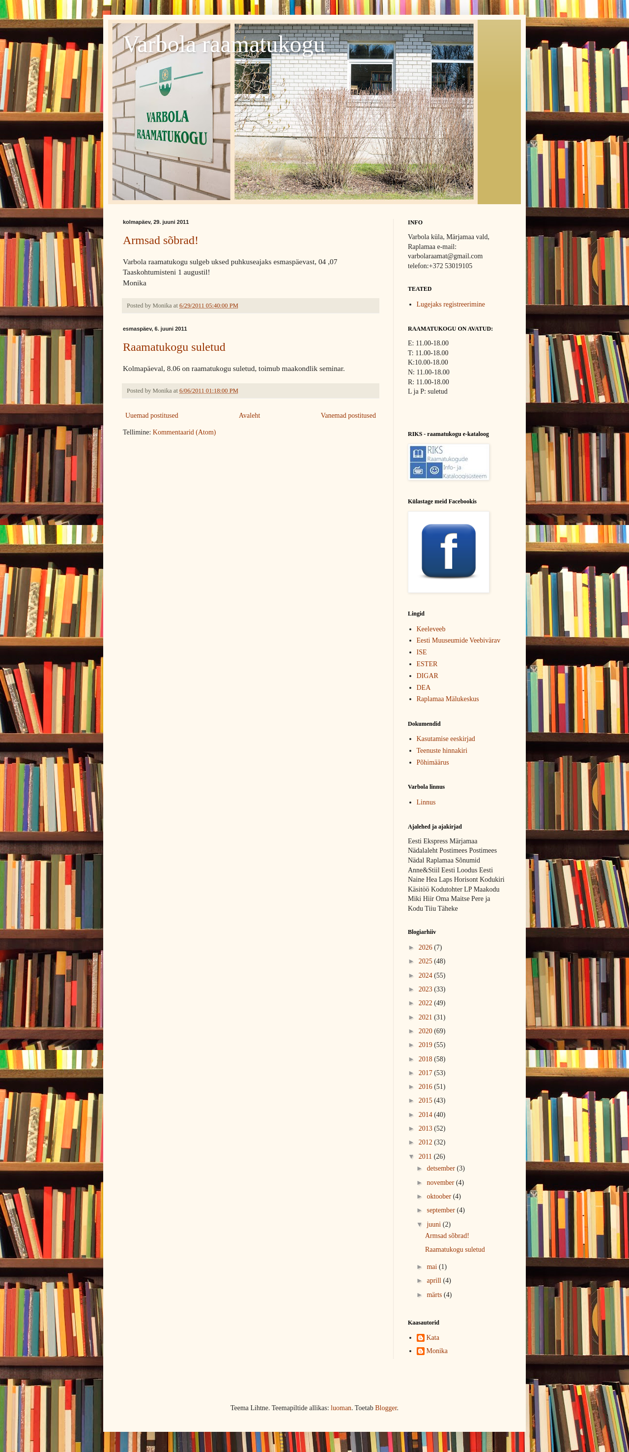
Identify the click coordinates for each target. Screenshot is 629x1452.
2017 (426, 1073)
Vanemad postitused (348, 415)
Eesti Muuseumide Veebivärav (459, 640)
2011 (426, 1156)
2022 (426, 1003)
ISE (422, 652)
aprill (435, 1280)
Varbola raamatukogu (224, 44)
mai (433, 1266)
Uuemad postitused (151, 415)
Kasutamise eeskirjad (446, 738)
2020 (426, 1031)
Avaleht (249, 415)
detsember (442, 1168)
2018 (426, 1059)
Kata (433, 1337)
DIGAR (427, 676)
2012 (426, 1142)
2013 (426, 1128)
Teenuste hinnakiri (442, 750)
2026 (426, 947)
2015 (426, 1100)
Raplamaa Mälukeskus (448, 699)
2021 (426, 1017)
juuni (434, 1224)
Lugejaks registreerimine (451, 304)
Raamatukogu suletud (174, 346)
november (441, 1182)
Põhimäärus (433, 762)
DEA (424, 687)
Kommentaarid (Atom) (184, 432)
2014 (426, 1114)
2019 (426, 1045)
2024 (426, 975)
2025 (426, 961)
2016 (426, 1086)
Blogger (386, 1408)
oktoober (440, 1196)
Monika (437, 1351)
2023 (426, 989)
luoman (341, 1408)
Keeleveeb (431, 629)
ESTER (427, 664)
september (442, 1210)
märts (435, 1294)
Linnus (426, 802)
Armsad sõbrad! (161, 240)
